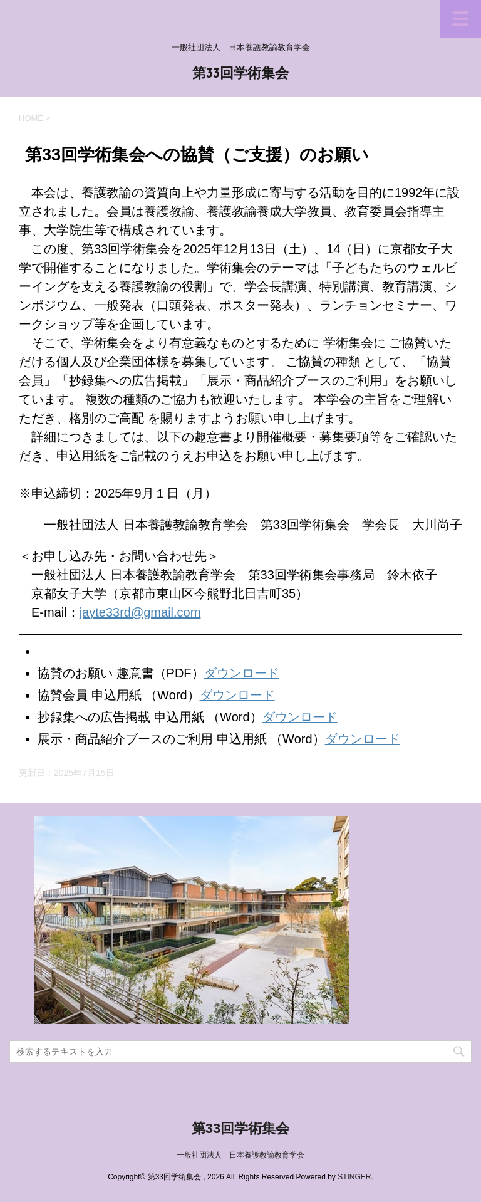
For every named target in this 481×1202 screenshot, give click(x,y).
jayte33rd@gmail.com (140, 612)
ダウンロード (241, 673)
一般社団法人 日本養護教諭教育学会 (240, 1155)
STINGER (354, 1177)
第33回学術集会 (240, 74)
